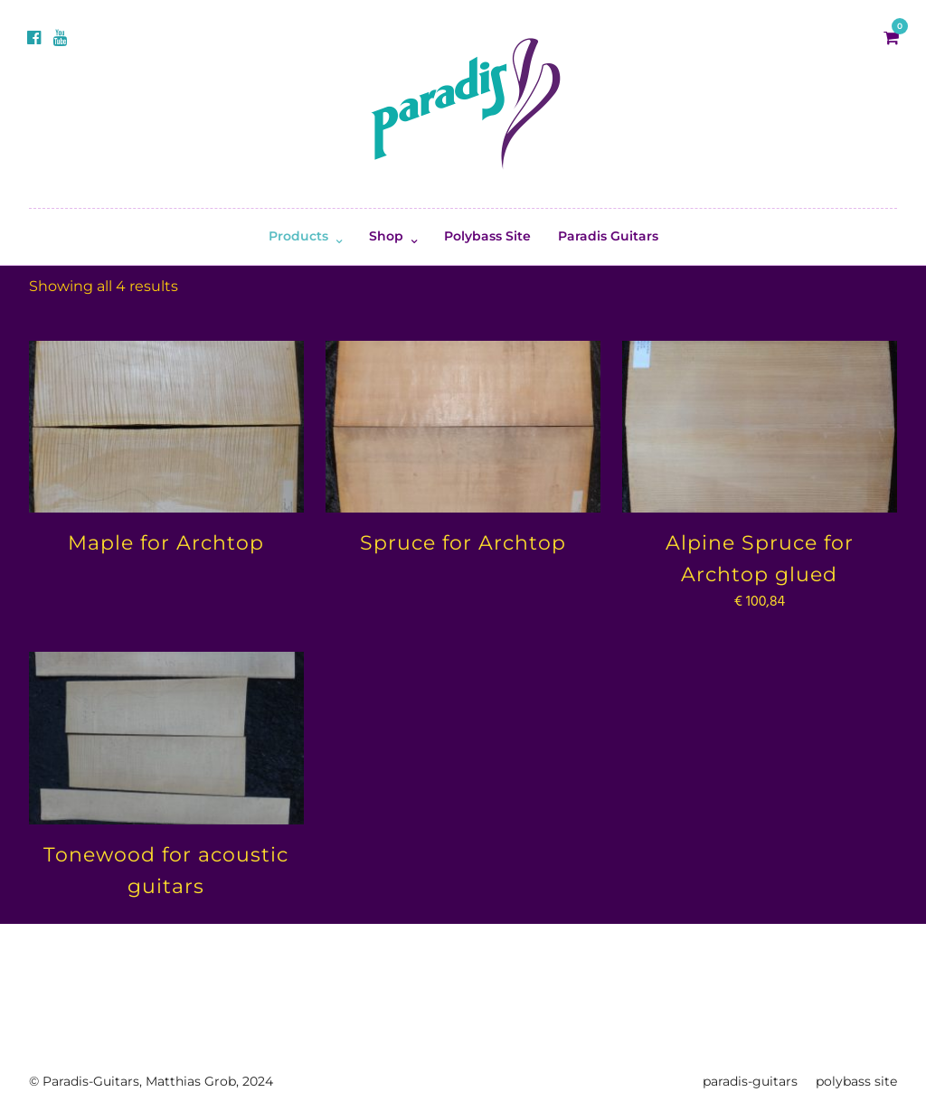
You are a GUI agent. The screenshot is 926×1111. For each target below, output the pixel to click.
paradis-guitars (750, 1081)
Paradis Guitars (608, 236)
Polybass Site (487, 236)
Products (298, 236)
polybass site (856, 1081)
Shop (386, 236)
